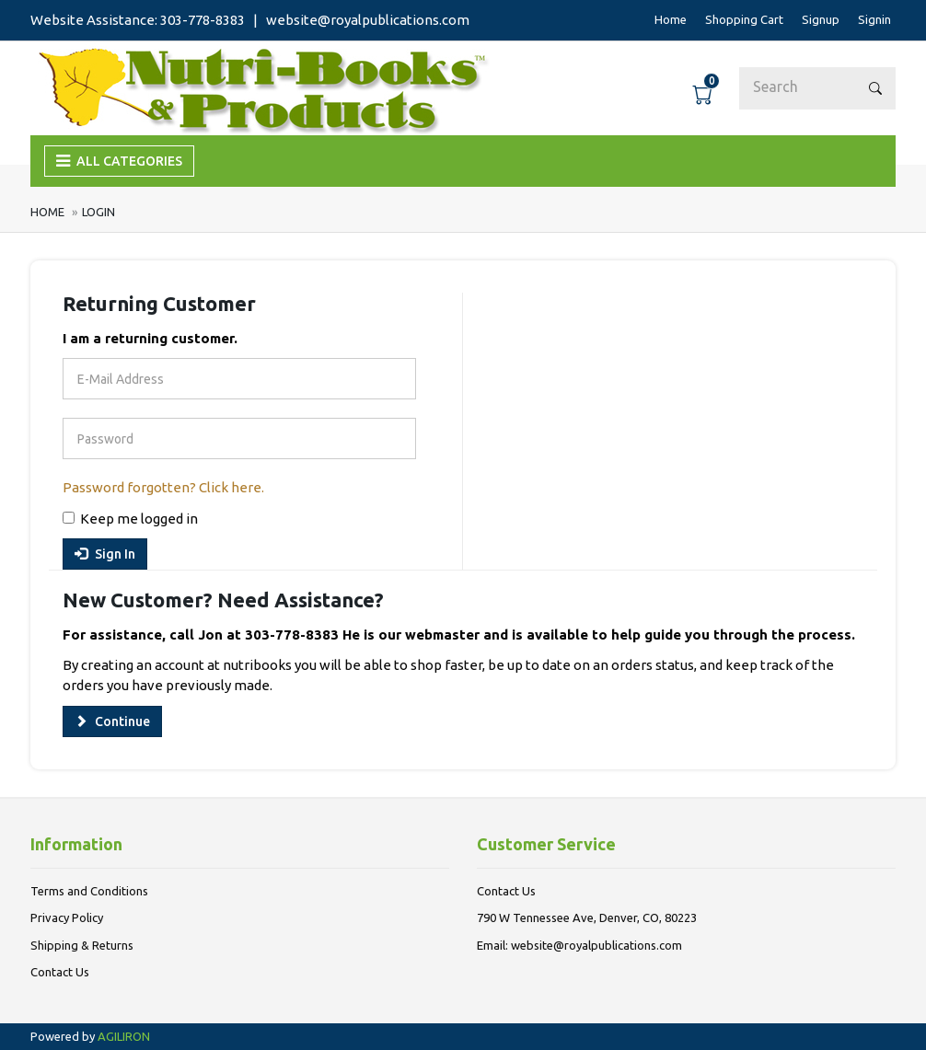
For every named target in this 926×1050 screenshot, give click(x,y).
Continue (112, 721)
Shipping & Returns (81, 945)
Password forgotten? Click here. (163, 487)
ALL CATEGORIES (119, 161)
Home (48, 211)
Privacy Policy (66, 917)
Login (98, 211)
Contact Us (59, 971)
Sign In (105, 554)
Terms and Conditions (89, 890)
